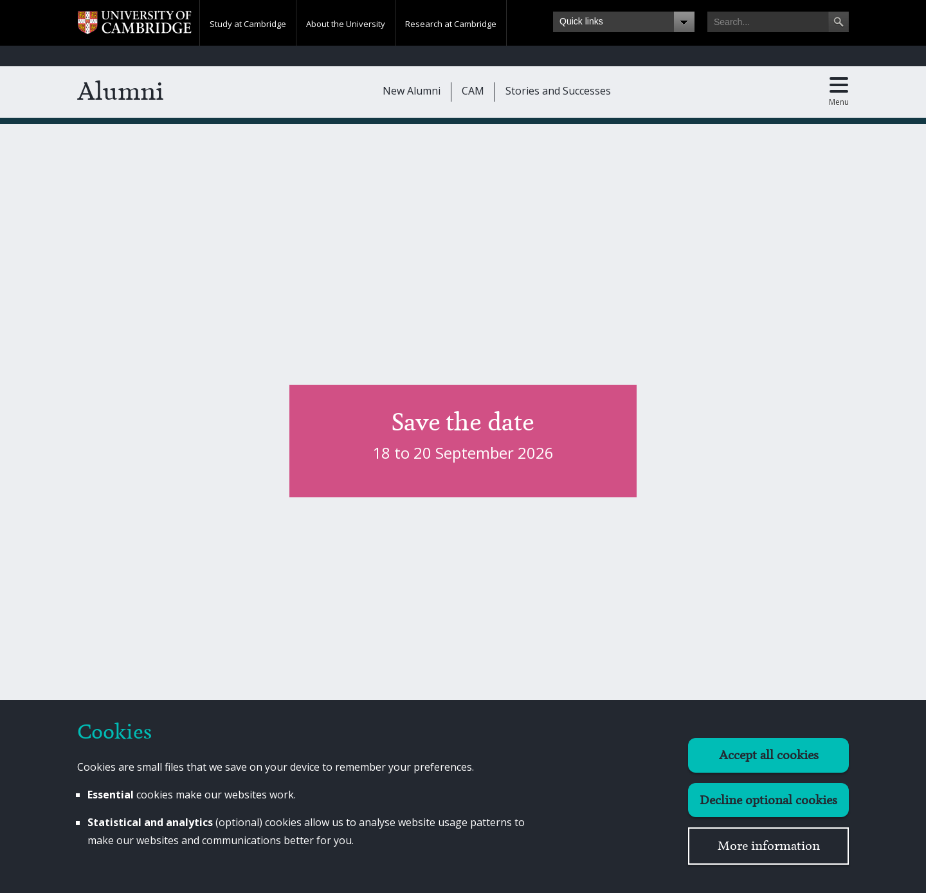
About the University (345, 24)
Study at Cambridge (248, 24)
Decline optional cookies (768, 800)
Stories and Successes (558, 91)
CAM (473, 91)
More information (769, 846)
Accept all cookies (769, 755)
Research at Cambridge (450, 24)
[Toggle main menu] (839, 92)
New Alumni (411, 91)
